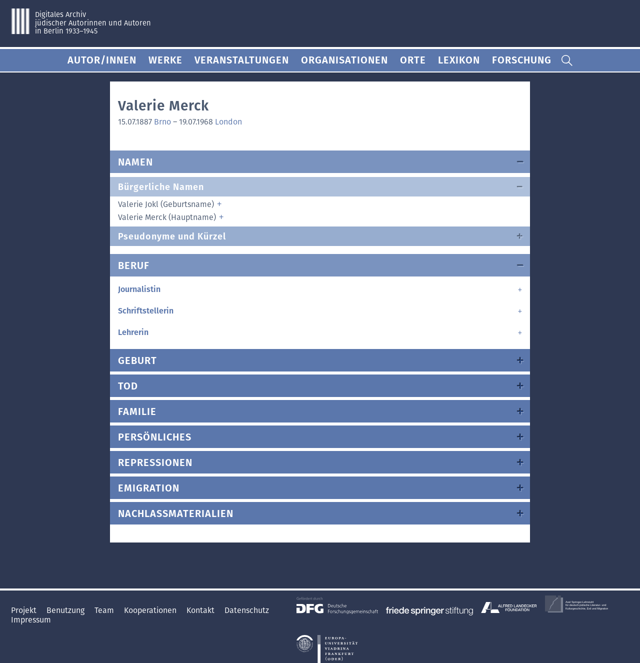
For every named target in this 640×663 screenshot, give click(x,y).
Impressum (31, 619)
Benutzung (66, 610)
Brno (162, 121)
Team (105, 610)
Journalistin (139, 289)
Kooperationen (151, 610)
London (228, 121)
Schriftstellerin (146, 311)
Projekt (24, 610)
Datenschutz (246, 610)
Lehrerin (133, 332)
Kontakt (201, 610)
